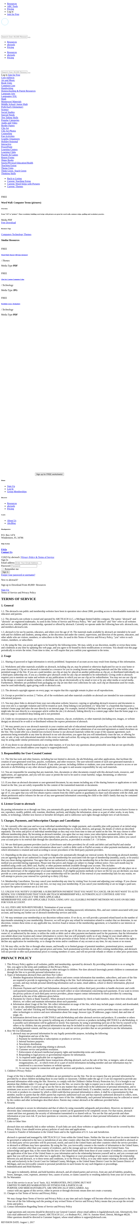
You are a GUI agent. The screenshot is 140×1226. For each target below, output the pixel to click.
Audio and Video (9, 123)
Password (6, 566)
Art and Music (8, 80)
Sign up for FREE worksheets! (49, 474)
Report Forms (7, 157)
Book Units (6, 83)
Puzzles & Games (9, 155)
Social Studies (8, 112)
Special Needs (8, 115)
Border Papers (8, 125)
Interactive (6, 144)
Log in (10, 11)
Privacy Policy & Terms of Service (37, 557)
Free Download (8, 222)
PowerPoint (6, 147)
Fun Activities (8, 136)
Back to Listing (14, 178)
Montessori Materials (11, 101)
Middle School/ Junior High (14, 104)
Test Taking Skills (9, 117)
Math (3, 99)
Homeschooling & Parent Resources (18, 91)
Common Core (8, 85)
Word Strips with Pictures (23, 184)
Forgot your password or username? (18, 575)
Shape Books (7, 160)
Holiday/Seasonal (9, 141)
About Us (11, 520)
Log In (10, 489)
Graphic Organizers (10, 139)
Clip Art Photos (8, 131)
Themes (15, 186)
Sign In (5, 572)
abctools (11, 44)
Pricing (10, 9)
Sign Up (11, 486)
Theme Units (7, 168)
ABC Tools (12, 6)
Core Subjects (7, 77)
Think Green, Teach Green (13, 171)
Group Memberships (17, 491)
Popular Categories (10, 120)
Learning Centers (9, 149)
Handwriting (7, 88)
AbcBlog (11, 523)
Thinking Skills (8, 173)
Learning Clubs (8, 152)
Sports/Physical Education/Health (17, 163)
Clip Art (5, 128)
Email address (8, 562)
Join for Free (13, 14)
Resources (12, 3)
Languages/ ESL (9, 96)
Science (5, 109)
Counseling (6, 133)
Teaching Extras (8, 165)
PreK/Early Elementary (12, 107)
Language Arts (8, 93)
